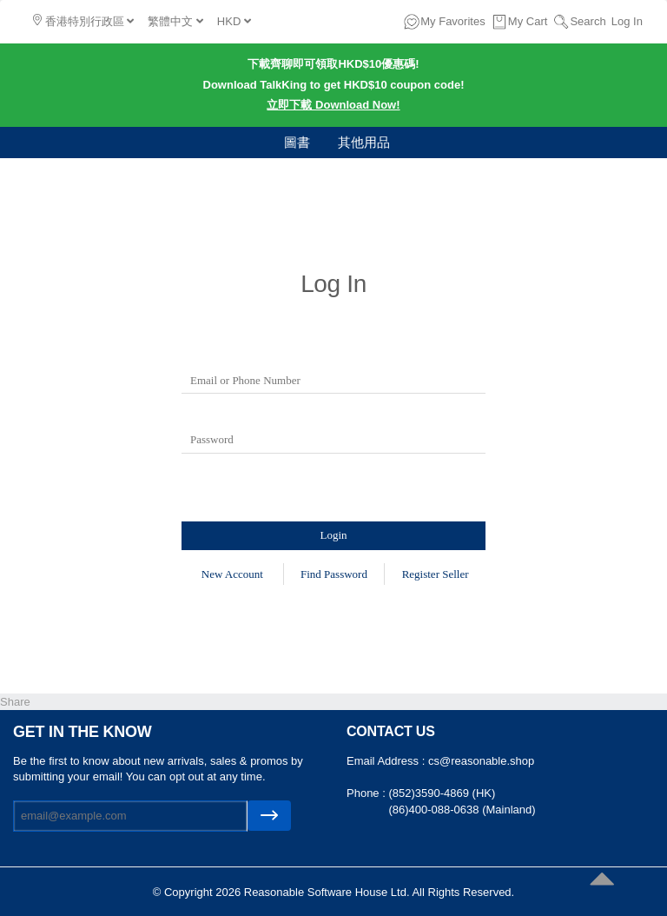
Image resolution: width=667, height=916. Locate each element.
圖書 (297, 142)
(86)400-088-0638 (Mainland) (461, 809)
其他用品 (364, 142)
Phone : (367, 793)
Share (15, 701)
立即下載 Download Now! (333, 104)
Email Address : (387, 760)
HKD (234, 21)
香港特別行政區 (83, 21)
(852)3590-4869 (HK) (441, 793)
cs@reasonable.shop (481, 760)
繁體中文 (175, 21)
